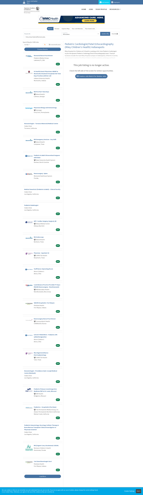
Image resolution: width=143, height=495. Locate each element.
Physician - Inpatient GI (41, 253)
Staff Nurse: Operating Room (43, 269)
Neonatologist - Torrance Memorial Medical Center (41, 123)
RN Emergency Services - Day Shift (45, 139)
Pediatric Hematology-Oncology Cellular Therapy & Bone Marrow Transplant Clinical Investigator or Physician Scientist (41, 427)
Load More (42, 476)
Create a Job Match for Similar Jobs (91, 76)
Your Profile (101, 9)
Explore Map (65, 29)
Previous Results (42, 49)
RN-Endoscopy (39, 237)
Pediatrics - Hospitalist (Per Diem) (45, 407)
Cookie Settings (129, 491)
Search (50, 29)
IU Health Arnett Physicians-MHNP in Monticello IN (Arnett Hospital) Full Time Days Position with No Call (47, 73)
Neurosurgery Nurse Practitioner (45, 319)
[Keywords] (43, 34)
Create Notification (55, 44)
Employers (115, 2)
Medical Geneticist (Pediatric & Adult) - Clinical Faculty (42, 189)
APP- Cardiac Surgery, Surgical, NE (45, 221)
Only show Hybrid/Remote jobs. (35, 37)
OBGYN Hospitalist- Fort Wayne (44, 303)
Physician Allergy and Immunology (45, 108)
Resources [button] (114, 9)
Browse (57, 29)
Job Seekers (104, 2)
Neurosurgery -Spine (41, 173)
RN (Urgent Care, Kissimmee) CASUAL (46, 445)
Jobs (91, 9)
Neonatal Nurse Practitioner (43, 55)
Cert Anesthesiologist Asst (43, 461)
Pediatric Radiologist (31, 205)
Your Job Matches (77, 29)
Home (84, 9)
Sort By (26, 44)
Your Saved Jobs (90, 29)
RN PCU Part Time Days (41, 92)
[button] (114, 34)
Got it (138, 491)
